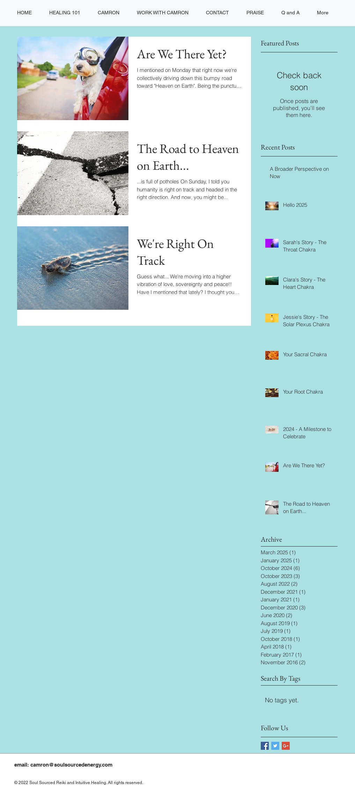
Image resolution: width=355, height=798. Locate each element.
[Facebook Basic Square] (265, 746)
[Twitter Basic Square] (275, 746)
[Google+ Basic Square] (286, 746)
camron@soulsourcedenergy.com (71, 765)
